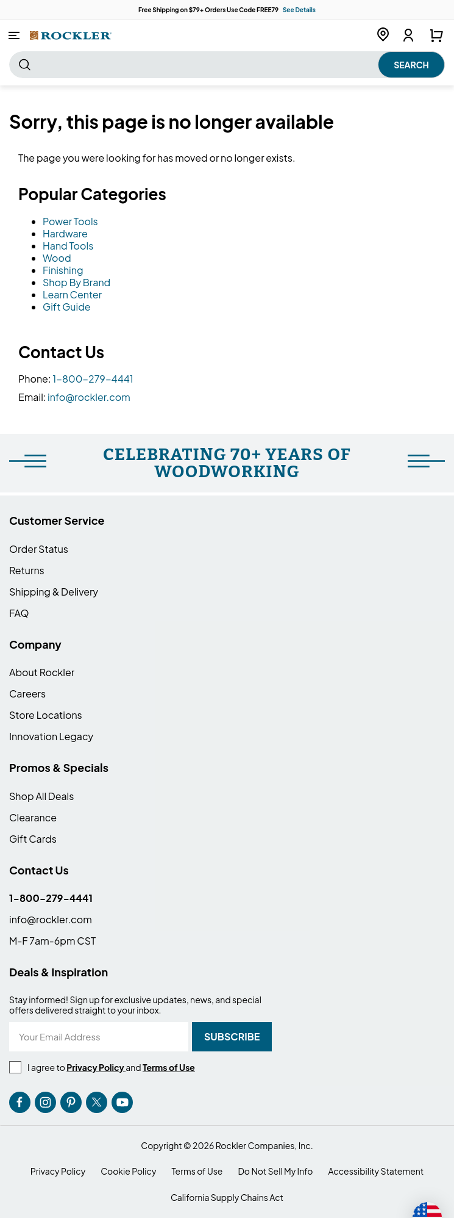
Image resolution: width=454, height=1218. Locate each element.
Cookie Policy (128, 1171)
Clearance (33, 817)
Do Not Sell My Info (275, 1171)
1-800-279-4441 (92, 378)
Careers (27, 693)
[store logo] (71, 35)
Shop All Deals (41, 796)
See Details (299, 9)
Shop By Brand (76, 282)
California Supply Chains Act (227, 1197)
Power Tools (70, 221)
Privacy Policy (57, 1171)
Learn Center (72, 294)
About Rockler (41, 672)
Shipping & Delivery (53, 591)
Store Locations (45, 714)
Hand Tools (68, 245)
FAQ (19, 613)
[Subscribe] (232, 1036)
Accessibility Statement (376, 1171)
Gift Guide (67, 306)
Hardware (65, 233)
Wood (57, 257)
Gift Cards (33, 838)
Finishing (63, 270)
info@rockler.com (89, 397)
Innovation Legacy (51, 736)
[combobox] (227, 64)
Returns (26, 570)
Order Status (38, 548)
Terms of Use (196, 1171)
